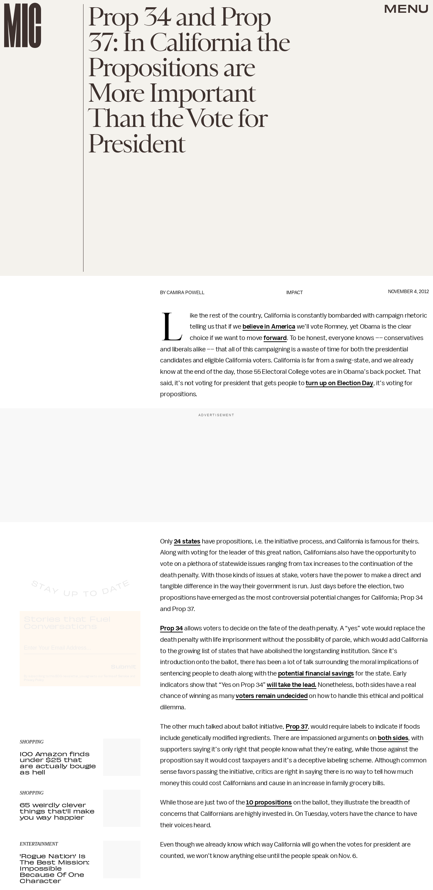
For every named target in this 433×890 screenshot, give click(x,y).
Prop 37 (297, 726)
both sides (393, 737)
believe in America (269, 326)
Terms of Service (116, 682)
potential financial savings (316, 673)
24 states (187, 541)
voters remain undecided (271, 695)
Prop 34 (171, 628)
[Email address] (80, 653)
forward (275, 337)
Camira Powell (186, 292)
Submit (123, 672)
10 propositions (269, 802)
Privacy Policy (34, 686)
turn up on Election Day (339, 383)
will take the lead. (291, 684)
